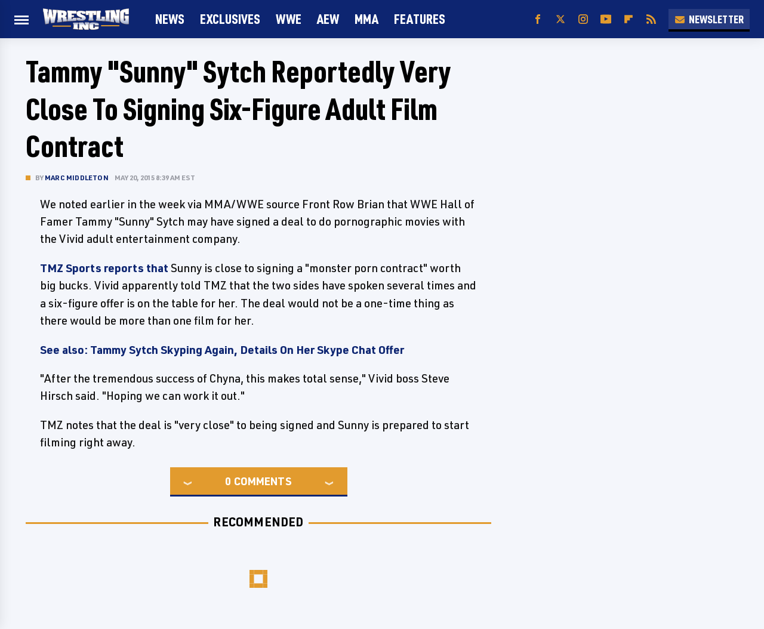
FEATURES (419, 19)
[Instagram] (583, 19)
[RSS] (651, 19)
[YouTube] (605, 19)
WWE (288, 19)
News (169, 19)
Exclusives (230, 19)
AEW (328, 19)
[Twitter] (560, 19)
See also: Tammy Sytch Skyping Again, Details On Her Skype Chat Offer (222, 350)
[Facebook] (537, 19)
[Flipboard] (628, 19)
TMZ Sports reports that (104, 268)
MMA (366, 19)
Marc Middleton (77, 177)
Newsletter (709, 19)
